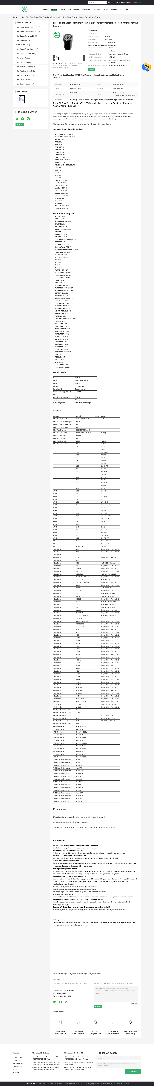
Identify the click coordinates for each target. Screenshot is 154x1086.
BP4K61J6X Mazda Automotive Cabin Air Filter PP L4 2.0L (79, 1063)
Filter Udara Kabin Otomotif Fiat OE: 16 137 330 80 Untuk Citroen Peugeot (78, 1058)
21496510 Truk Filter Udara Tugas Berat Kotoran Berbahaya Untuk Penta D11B (113, 1033)
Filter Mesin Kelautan (24, 58)
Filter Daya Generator (23, 75)
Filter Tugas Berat (32, 17)
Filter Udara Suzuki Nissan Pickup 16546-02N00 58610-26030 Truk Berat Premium (130, 1033)
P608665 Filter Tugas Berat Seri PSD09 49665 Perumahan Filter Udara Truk (60, 1033)
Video (62, 9)
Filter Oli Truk (96, 974)
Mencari (110, 2)
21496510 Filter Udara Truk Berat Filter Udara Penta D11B (78, 1033)
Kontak (92, 69)
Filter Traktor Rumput (24, 80)
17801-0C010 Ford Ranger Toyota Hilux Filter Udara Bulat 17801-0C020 (46, 1069)
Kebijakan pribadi (32, 1084)
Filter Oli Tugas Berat (64, 974)
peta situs (16, 1072)
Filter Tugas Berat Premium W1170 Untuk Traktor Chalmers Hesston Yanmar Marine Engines (67, 65)
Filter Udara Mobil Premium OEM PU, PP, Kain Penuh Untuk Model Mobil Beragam (46, 1063)
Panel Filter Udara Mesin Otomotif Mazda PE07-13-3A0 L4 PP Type (47, 1058)
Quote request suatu (123, 2)
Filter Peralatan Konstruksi (26, 71)
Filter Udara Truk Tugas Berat (81, 974)
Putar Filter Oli (21, 45)
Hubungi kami (116, 9)
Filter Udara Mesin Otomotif (26, 27)
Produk (54, 9)
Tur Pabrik (86, 9)
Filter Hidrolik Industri (24, 67)
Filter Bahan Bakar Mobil (25, 36)
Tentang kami (73, 9)
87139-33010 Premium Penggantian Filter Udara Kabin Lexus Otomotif (79, 1069)
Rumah (45, 9)
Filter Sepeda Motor (23, 84)
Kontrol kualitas (100, 9)
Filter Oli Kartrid (21, 40)
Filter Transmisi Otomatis (25, 54)
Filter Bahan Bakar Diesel (25, 49)
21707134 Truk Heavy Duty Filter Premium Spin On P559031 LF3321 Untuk (95, 1033)
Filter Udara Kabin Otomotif (26, 32)
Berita (127, 9)
